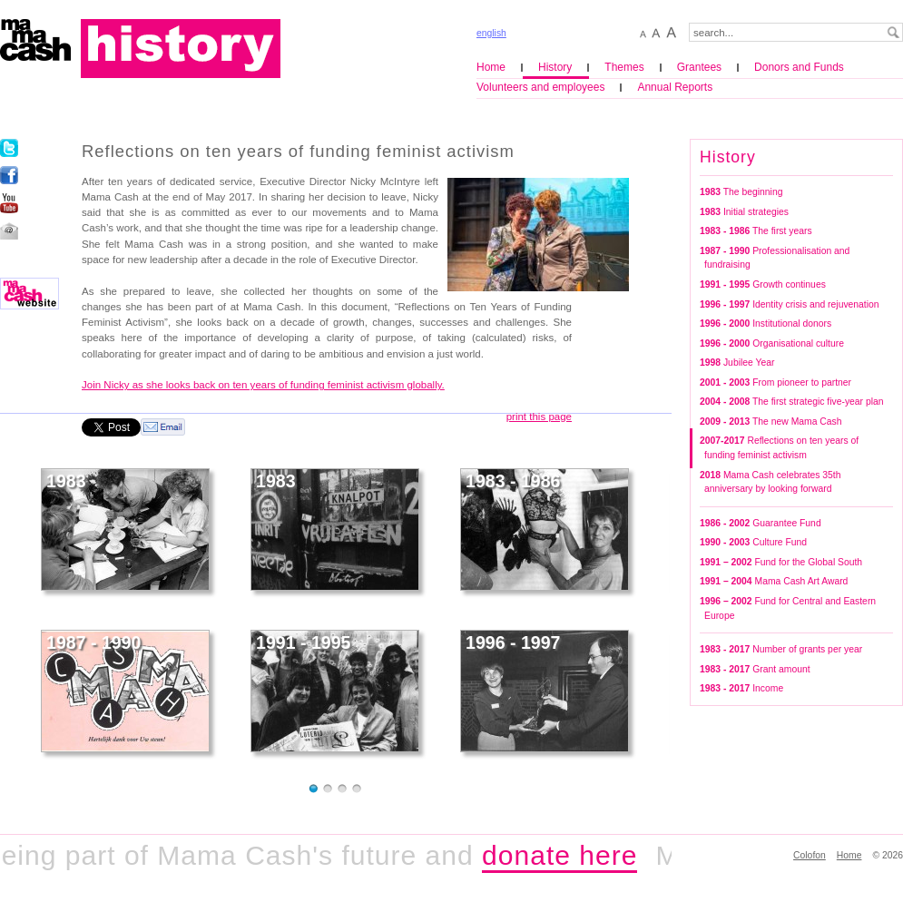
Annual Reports (674, 87)
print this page (539, 416)
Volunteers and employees (540, 87)
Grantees (699, 67)
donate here (565, 855)
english (491, 33)
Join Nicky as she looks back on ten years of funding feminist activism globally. (263, 384)
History (555, 67)
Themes (623, 67)
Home (490, 67)
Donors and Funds (799, 67)
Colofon (809, 855)
